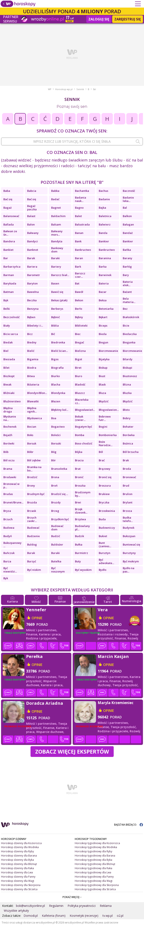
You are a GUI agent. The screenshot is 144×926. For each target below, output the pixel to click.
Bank (78, 241)
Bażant (127, 292)
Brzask (31, 511)
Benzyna (33, 309)
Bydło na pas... (128, 569)
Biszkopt (9, 376)
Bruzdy (56, 502)
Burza (7, 561)
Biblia (55, 325)
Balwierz (105, 224)
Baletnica (105, 216)
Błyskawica (34, 418)
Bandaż (128, 233)
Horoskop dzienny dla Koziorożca (21, 843)
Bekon (79, 300)
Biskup (103, 368)
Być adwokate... (106, 561)
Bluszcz (80, 393)
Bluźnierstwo (12, 401)
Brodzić (32, 477)
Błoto (126, 410)
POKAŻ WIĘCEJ (72, 897)
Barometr (33, 275)
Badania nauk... (80, 199)
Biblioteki (81, 325)
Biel (5, 351)
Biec (78, 334)
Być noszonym (58, 569)
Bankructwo (83, 250)
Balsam (56, 224)
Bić (53, 334)
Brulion (127, 494)
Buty (78, 561)
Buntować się (131, 544)
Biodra (31, 368)
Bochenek (9, 426)
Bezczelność (11, 317)
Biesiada (9, 359)
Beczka (32, 300)
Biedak (8, 342)
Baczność (129, 191)
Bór (53, 460)
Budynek (128, 528)
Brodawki (9, 477)
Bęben (31, 317)
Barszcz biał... (60, 275)
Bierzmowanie (108, 351)
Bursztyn (104, 553)
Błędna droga (8, 409)
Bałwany (33, 233)
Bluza (102, 393)
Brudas (8, 494)
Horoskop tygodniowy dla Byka (93, 860)
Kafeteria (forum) (53, 916)
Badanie (104, 199)
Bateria (104, 283)
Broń (54, 485)
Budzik (79, 536)
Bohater (128, 426)
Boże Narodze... (105, 443)
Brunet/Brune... (13, 502)
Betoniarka (106, 309)
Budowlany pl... (82, 527)
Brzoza (127, 511)
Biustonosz (130, 376)
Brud (126, 485)
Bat (77, 283)
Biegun (103, 342)
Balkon (127, 216)
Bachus (103, 191)
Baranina (105, 258)
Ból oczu (9, 460)
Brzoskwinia (107, 511)
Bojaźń (7, 435)
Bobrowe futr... (105, 418)
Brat (78, 469)
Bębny (79, 317)
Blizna (127, 384)
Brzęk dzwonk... (81, 510)
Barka (103, 266)
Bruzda (32, 502)
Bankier (104, 241)
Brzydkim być (60, 519)
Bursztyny (129, 553)
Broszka (80, 485)
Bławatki (33, 401)
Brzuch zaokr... (32, 519)
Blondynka (58, 393)
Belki (6, 309)
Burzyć (31, 561)
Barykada (9, 283)
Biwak (7, 384)
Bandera (9, 241)
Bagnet (56, 207)
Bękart (103, 317)
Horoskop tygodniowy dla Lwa (93, 872)
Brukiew (104, 494)
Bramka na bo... (34, 468)
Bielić (30, 351)
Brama (7, 469)
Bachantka (82, 191)
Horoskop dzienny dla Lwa (17, 872)
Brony (31, 485)
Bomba (79, 435)
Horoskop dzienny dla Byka (17, 860)
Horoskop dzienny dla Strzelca (19, 889)
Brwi (78, 502)
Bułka (78, 544)
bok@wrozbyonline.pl (30, 906)
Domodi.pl (31, 916)
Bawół (79, 292)
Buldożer (57, 544)
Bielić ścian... (59, 351)
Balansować (11, 216)
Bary (126, 275)
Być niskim (34, 570)
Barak (31, 258)
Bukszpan (129, 536)
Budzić (55, 536)
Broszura (105, 485)
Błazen (55, 401)
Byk (5, 578)
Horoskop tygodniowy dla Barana (95, 855)
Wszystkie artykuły (16, 911)
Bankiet (8, 250)
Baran (79, 258)
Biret (78, 368)
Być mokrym (131, 561)
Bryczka (104, 502)
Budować (33, 528)
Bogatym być (83, 426)
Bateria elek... (128, 283)
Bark (78, 266)
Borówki (8, 443)
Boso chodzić (83, 443)
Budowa (8, 528)
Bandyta (56, 241)
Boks (30, 435)
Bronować (129, 477)
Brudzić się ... (59, 494)
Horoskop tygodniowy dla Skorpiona (97, 885)
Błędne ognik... (32, 409)
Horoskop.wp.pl (64, 89)
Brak (126, 460)
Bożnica (128, 443)
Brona (55, 477)
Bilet (6, 368)
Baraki (55, 258)
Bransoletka (59, 469)
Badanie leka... (128, 199)
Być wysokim (83, 570)
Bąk (5, 300)
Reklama (106, 906)
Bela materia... (129, 300)
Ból (101, 452)
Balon (31, 224)
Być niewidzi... (10, 569)
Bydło (102, 570)
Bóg (53, 452)
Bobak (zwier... (80, 418)
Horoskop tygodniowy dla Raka (93, 868)
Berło (78, 309)
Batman (8, 292)
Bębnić (55, 317)
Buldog (32, 544)
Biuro (78, 376)
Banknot (32, 250)
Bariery (56, 266)
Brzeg (55, 511)
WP (49, 89)
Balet (78, 216)
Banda (103, 233)
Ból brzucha (131, 452)
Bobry (127, 418)
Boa (53, 418)
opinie (37, 618)
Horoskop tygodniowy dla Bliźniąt (95, 864)
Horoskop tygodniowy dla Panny (94, 876)
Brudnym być (35, 494)
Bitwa (31, 376)
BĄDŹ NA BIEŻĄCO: (128, 824)
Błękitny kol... (59, 410)
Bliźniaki (9, 393)
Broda (127, 469)
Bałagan (128, 224)
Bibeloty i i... (35, 325)
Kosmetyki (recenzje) (84, 916)
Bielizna (80, 351)
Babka (55, 191)
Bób (5, 452)
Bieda (103, 334)
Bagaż (7, 207)
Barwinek (105, 275)
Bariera (32, 266)
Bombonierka (108, 435)
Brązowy (104, 469)
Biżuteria (33, 384)
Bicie (126, 325)
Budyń (7, 536)
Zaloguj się (98, 19)
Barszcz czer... (80, 275)
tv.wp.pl (108, 916)
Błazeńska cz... (81, 401)
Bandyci (32, 241)
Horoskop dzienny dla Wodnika (20, 847)
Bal (125, 207)
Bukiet (103, 536)
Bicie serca (10, 334)
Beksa (103, 300)
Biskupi (127, 368)
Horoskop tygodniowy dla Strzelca (95, 889)
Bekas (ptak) (59, 300)
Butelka (56, 561)
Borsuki (56, 443)
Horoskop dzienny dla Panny (18, 876)
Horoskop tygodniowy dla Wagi (93, 881)
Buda (102, 519)
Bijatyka (104, 359)
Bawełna (33, 292)
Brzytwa (80, 519)
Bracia (79, 460)
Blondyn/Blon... (37, 393)
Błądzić (103, 401)
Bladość (80, 384)
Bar (5, 258)
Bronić (79, 477)
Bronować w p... (11, 485)
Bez (125, 309)
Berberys (57, 309)
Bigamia (32, 359)
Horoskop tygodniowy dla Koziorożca (97, 843)
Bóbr (30, 452)
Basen (55, 283)
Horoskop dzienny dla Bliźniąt (19, 864)
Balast (31, 216)
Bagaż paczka (32, 207)
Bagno (79, 207)
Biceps (103, 325)
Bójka (78, 452)
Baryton (32, 283)
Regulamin (56, 906)
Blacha (55, 384)
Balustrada (82, 224)
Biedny (31, 342)
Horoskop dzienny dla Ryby (17, 851)
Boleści (56, 435)
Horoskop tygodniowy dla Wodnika (96, 847)
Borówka (129, 435)
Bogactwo (58, 426)
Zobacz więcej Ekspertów (72, 751)
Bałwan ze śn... (10, 232)
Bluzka (127, 393)
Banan (79, 233)
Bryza (7, 511)
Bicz (30, 334)
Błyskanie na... (9, 418)
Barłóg (127, 266)
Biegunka (129, 342)
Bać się (7, 199)
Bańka (127, 250)
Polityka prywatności (82, 906)
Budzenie (33, 536)
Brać (102, 460)
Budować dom (57, 527)
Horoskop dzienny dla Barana (19, 855)
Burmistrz (81, 553)
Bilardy (127, 359)
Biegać (79, 342)
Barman (8, 275)
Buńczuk (9, 553)
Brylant (127, 502)
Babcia (31, 191)
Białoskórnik (131, 317)
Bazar (103, 292)
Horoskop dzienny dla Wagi (17, 881)
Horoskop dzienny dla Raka (17, 868)
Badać (55, 199)
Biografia (57, 368)
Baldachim (58, 216)
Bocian (31, 426)
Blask (102, 384)
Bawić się (57, 292)
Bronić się (105, 477)
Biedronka (58, 342)
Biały (6, 325)
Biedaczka (130, 334)
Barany (127, 258)
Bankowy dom (57, 249)
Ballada (8, 224)
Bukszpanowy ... (12, 544)
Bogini (103, 426)
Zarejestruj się (127, 19)
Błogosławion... (109, 410)
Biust (102, 376)
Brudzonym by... (82, 494)
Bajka (102, 207)
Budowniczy (107, 528)
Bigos (55, 359)
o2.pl (120, 916)
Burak (31, 553)
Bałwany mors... (57, 232)
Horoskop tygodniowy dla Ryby (93, 851)
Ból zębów (34, 460)
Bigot (78, 359)
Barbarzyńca (11, 266)
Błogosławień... (85, 410)
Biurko (55, 376)
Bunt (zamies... (105, 544)
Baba (6, 191)
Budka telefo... (128, 519)
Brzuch (8, 519)
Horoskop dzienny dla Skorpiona (20, 885)
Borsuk (31, 443)
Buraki (55, 553)
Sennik (80, 89)
